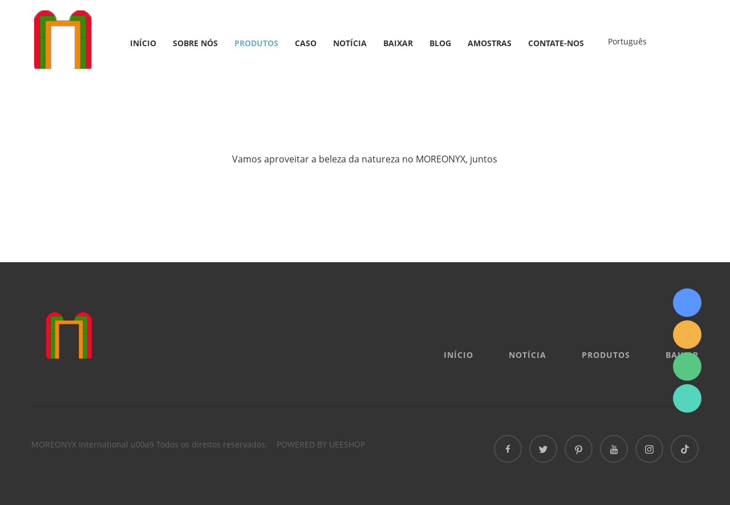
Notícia (350, 43)
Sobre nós (195, 43)
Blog (440, 43)
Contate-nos (556, 43)
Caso (306, 43)
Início (143, 43)
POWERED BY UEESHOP (321, 444)
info (687, 334)
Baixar (398, 43)
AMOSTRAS (490, 43)
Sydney (687, 302)
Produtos (256, 43)
